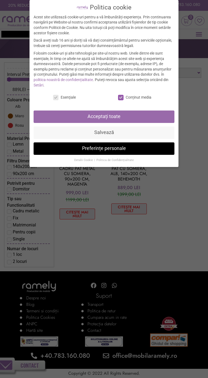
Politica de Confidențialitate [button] (115, 160)
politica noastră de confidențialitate (63, 80)
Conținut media (134, 97)
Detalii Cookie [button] (84, 160)
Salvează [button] (104, 132)
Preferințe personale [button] (104, 148)
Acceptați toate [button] (104, 116)
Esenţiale (64, 97)
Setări (38, 85)
